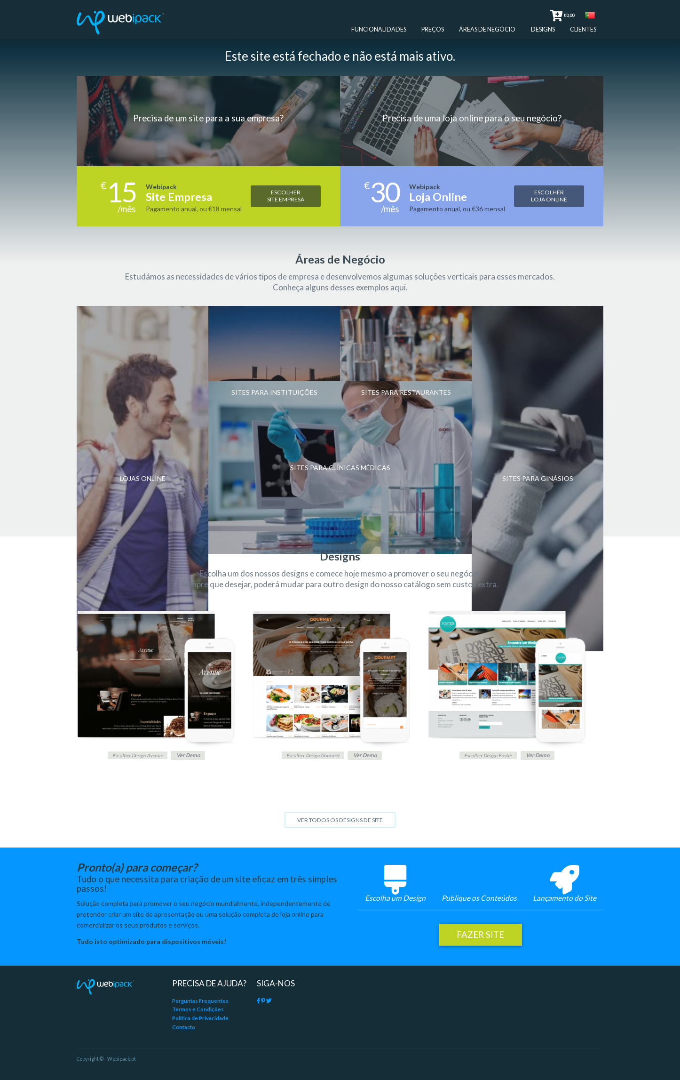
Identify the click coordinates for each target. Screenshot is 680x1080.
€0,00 (562, 16)
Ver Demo (192, 757)
